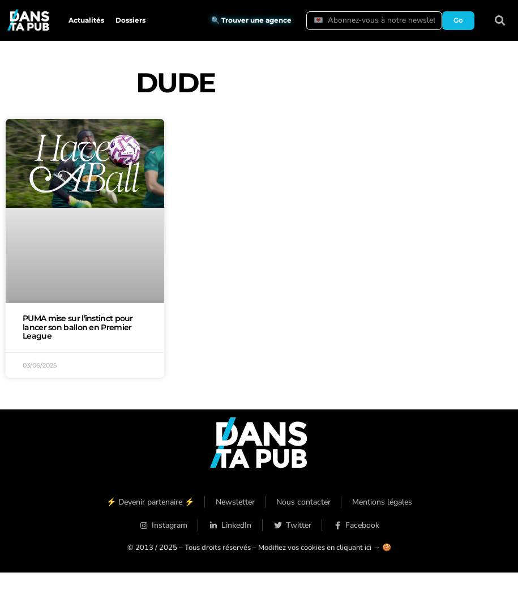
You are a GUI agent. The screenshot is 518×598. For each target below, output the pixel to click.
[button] (499, 20)
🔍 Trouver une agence (251, 20)
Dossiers (130, 20)
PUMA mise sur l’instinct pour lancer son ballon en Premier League (78, 327)
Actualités (86, 20)
